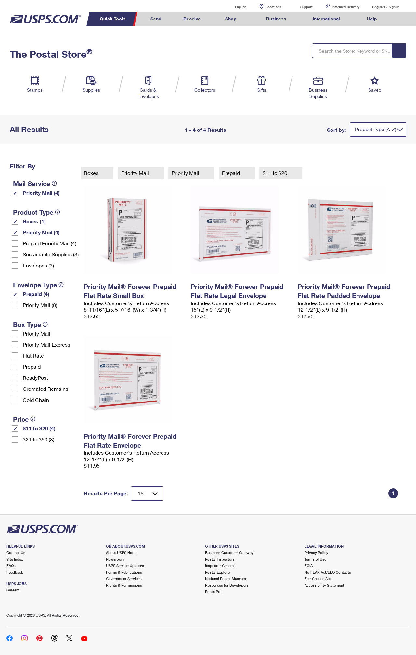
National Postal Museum (225, 578)
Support (306, 7)
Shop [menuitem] (231, 18)
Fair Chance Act (318, 578)
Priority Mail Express (46, 344)
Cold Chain (36, 400)
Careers (13, 590)
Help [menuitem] (372, 18)
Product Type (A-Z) (375, 129)
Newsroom (115, 559)
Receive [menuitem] (192, 18)
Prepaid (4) (36, 294)
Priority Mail (36, 333)
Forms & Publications (124, 572)
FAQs (11, 565)
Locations (273, 7)
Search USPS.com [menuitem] (400, 19)
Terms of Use (315, 559)
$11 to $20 (276, 173)
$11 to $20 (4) (39, 428)
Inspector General (220, 565)
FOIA (309, 565)
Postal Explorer (218, 572)
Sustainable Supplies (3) (51, 254)
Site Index (14, 559)
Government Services (124, 578)
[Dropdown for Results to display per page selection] (147, 493)
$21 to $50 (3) (38, 439)
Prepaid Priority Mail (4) (49, 243)
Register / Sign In (385, 7)
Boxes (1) (34, 221)
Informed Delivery (345, 7)
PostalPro (213, 591)
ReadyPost (35, 378)
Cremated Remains (45, 389)
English (234, 6)
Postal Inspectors (220, 559)
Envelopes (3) (38, 265)
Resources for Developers (227, 585)
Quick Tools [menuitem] (113, 18)
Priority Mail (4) (41, 193)
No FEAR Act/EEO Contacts (328, 572)
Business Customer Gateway (229, 552)
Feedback (14, 572)
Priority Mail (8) (40, 305)
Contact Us (15, 552)
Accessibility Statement (324, 585)
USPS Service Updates (125, 565)
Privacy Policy (316, 552)
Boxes (92, 173)
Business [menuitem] (276, 18)
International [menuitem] (326, 18)
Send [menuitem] (156, 18)
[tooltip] (54, 183)
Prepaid (32, 367)
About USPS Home (121, 552)
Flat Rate (33, 355)
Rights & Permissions (124, 585)
